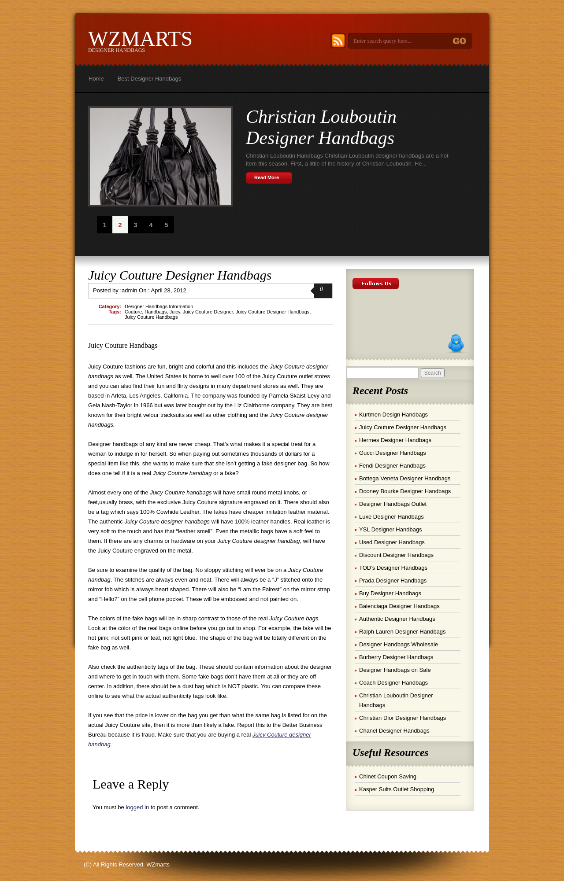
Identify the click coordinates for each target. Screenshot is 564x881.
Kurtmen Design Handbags (393, 414)
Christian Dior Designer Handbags (402, 718)
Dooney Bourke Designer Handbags (405, 491)
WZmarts (140, 38)
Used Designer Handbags (392, 542)
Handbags (156, 311)
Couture (133, 311)
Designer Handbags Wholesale (398, 644)
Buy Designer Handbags (390, 593)
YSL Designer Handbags (390, 529)
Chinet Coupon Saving (387, 776)
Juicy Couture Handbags (151, 317)
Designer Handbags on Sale (395, 670)
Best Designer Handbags (150, 78)
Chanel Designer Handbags (394, 730)
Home (96, 78)
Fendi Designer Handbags (392, 465)
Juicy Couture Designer (208, 311)
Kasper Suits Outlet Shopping (396, 789)
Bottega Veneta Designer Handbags (404, 478)
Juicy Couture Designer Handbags (179, 275)
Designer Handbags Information (159, 306)
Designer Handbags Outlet (393, 504)
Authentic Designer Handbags (397, 619)
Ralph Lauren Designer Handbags (402, 631)
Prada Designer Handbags (393, 580)
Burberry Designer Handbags (396, 657)
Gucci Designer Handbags (392, 453)
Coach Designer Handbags (393, 682)
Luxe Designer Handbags (391, 516)
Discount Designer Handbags (396, 555)
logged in (137, 807)
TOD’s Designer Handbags (393, 567)
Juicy (175, 311)
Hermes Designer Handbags (395, 440)
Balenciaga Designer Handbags (399, 606)
